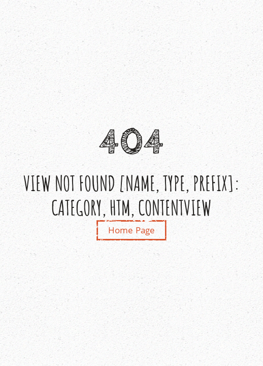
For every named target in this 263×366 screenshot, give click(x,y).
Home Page (131, 230)
